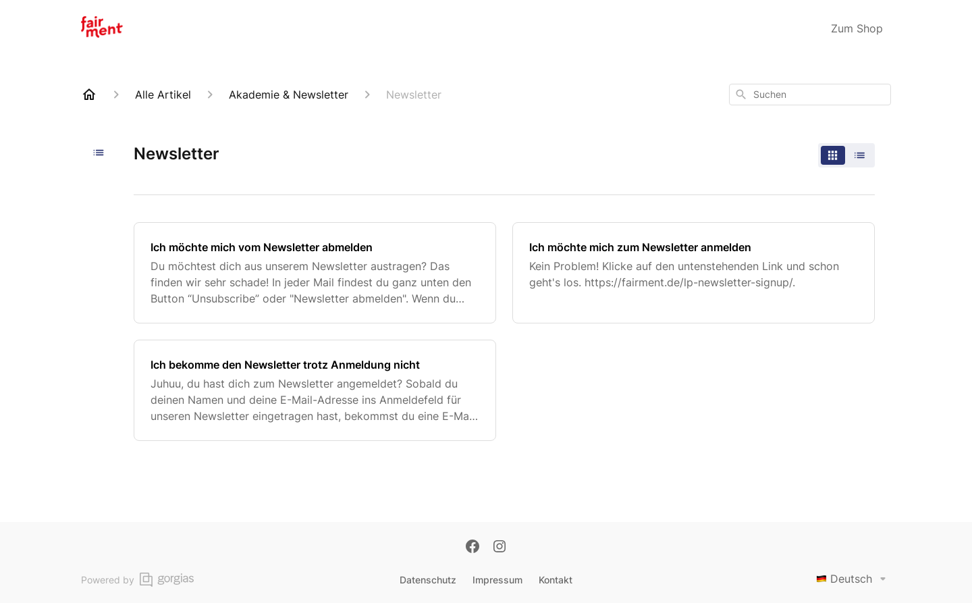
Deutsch (853, 579)
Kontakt (555, 579)
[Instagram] (499, 547)
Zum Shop (857, 28)
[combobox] (810, 94)
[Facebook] (472, 547)
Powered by (137, 580)
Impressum (497, 579)
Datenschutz (428, 579)
